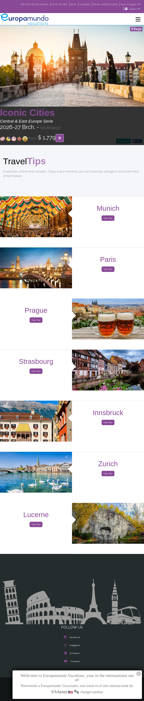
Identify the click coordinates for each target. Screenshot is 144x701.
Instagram (72, 645)
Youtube (72, 661)
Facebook (72, 637)
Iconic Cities (27, 113)
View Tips (108, 218)
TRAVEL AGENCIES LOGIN (104, 4)
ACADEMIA (81, 4)
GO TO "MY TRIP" (54, 4)
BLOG (70, 4)
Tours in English (131, 4)
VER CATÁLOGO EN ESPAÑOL (27, 4)
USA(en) (134, 9)
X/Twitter (72, 653)
